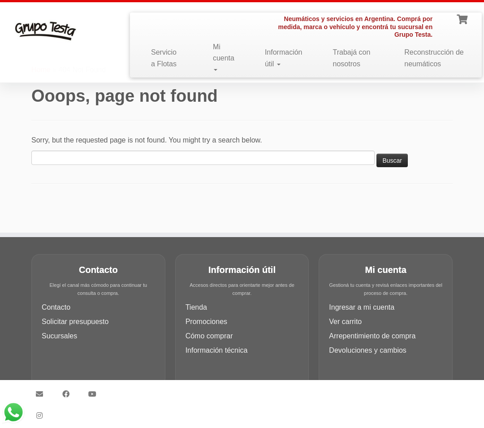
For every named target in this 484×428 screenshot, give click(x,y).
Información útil (283, 58)
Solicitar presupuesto (75, 321)
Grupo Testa (190, 390)
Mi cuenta (223, 57)
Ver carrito (345, 321)
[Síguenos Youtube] (95, 394)
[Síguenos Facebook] (69, 394)
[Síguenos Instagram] (42, 415)
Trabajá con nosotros (352, 58)
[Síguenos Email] (42, 394)
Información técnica (217, 350)
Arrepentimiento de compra (372, 336)
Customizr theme (305, 390)
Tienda (196, 307)
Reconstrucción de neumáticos (434, 58)
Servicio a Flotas (164, 58)
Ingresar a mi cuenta (361, 307)
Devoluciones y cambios (367, 350)
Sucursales (59, 336)
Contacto (56, 307)
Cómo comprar (209, 336)
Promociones (206, 321)
